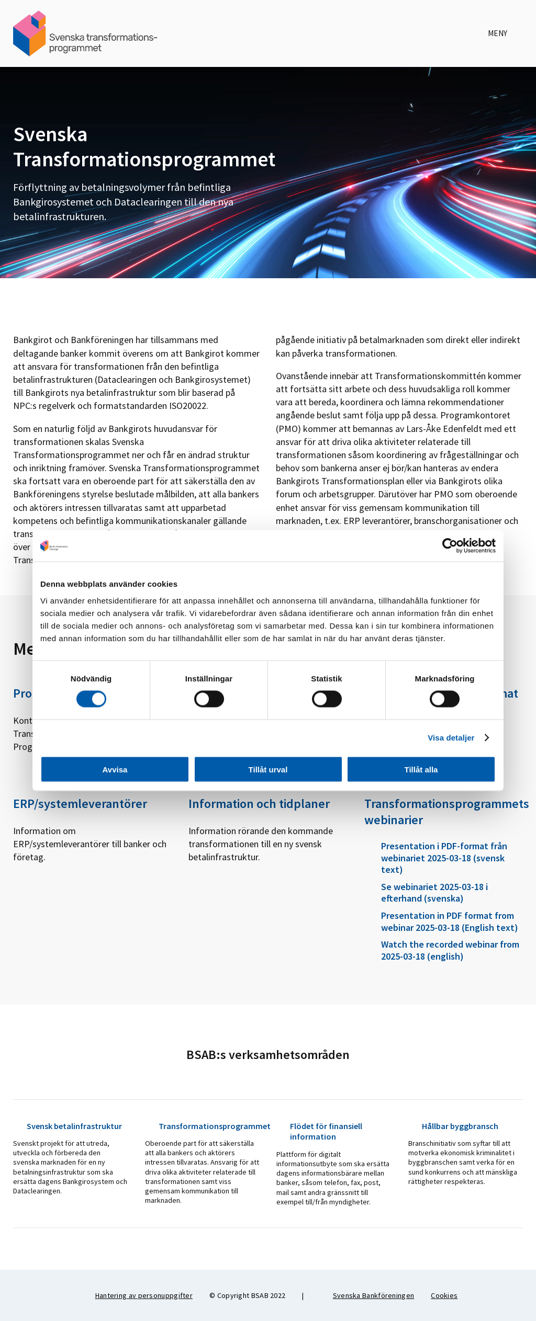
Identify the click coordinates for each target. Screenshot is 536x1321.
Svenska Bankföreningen (368, 1295)
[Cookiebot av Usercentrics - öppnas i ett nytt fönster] (450, 546)
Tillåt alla (421, 769)
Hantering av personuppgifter (144, 1295)
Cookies (444, 1295)
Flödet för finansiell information (319, 1131)
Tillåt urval (268, 769)
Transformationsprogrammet (202, 1126)
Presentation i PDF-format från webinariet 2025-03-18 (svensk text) (435, 857)
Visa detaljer (451, 737)
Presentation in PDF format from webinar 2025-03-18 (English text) (441, 921)
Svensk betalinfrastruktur (67, 1126)
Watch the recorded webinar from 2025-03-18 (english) (441, 950)
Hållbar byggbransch (453, 1126)
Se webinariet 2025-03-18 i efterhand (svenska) (426, 893)
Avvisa (115, 769)
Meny (505, 33)
